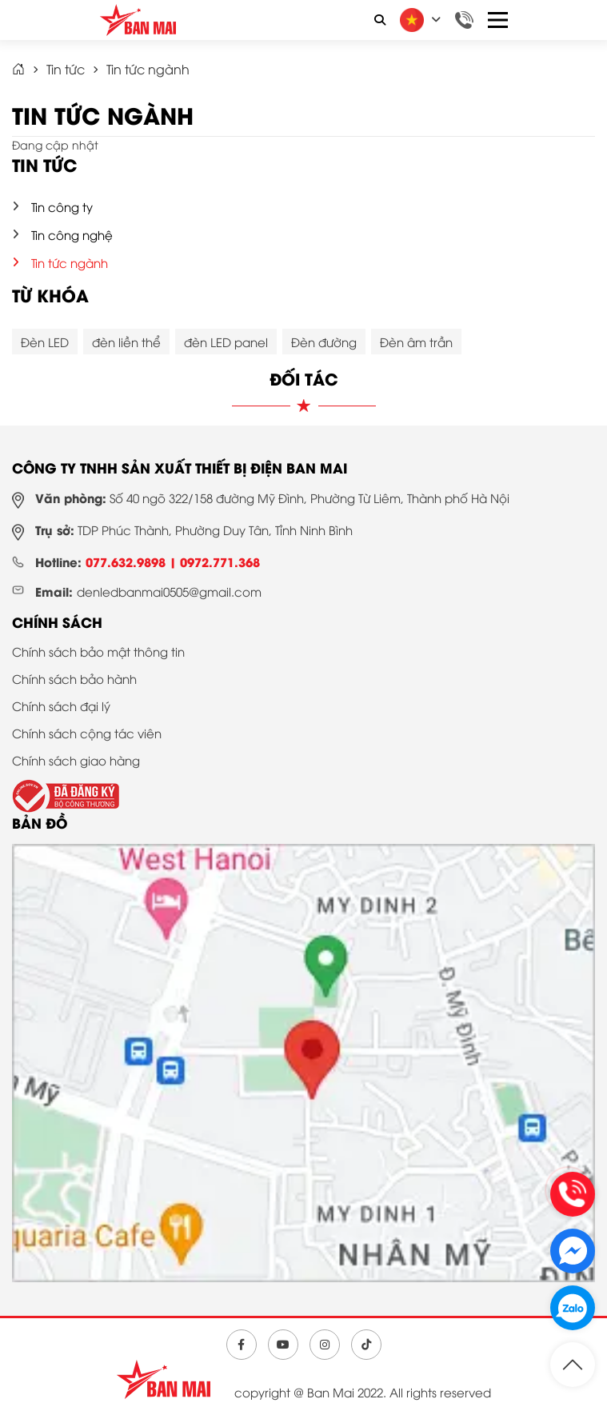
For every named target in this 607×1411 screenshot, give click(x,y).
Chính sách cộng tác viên (87, 733)
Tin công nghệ (72, 234)
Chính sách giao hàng (76, 760)
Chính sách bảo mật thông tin (98, 651)
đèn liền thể (126, 342)
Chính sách (57, 621)
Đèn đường (324, 342)
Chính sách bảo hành (74, 678)
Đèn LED (45, 342)
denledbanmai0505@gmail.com (169, 591)
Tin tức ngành (148, 69)
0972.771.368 (220, 561)
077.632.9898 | (133, 561)
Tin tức (65, 69)
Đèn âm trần (416, 342)
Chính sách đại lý (61, 705)
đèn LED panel (226, 342)
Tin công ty (62, 206)
